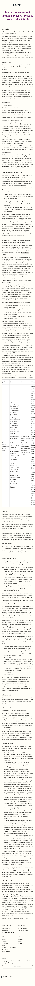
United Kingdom (6, 951)
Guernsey (4, 941)
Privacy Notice (5, 973)
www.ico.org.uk (6, 128)
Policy (23, 633)
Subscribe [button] (17, 967)
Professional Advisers (8, 932)
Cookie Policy (24, 973)
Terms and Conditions (15, 973)
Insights (20, 939)
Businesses (5, 930)
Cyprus (4, 939)
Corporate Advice (23, 930)
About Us (21, 943)
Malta (3, 945)
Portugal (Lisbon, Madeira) (9, 947)
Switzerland (5, 949)
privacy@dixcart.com (16, 120)
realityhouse (9, 980)
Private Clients (6, 928)
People (20, 941)
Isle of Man (5, 943)
